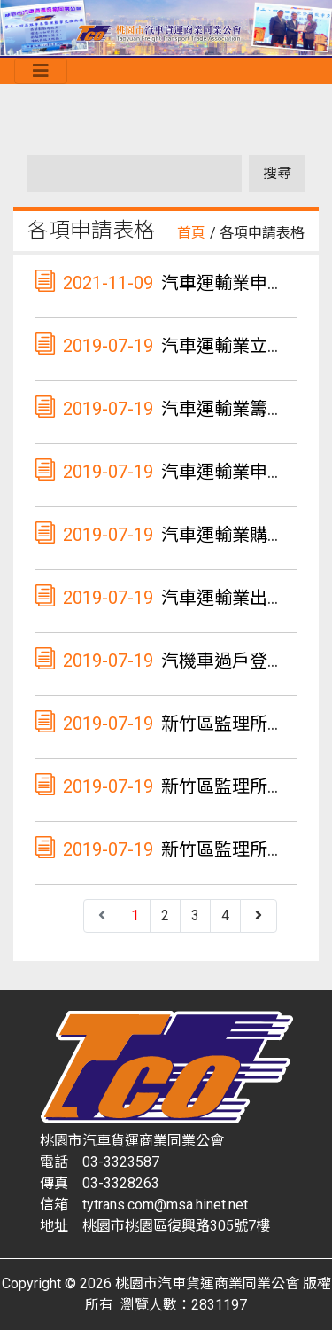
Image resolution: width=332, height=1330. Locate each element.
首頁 (191, 232)
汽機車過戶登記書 (232, 660)
